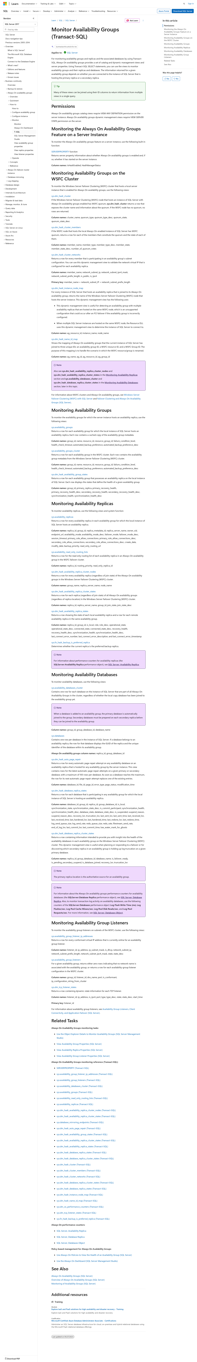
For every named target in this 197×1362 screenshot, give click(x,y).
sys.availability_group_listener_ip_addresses (72, 936)
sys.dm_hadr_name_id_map (64, 339)
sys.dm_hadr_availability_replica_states (69, 611)
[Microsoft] (5, 3)
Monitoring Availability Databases (121, 382)
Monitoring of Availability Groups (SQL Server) (73, 1283)
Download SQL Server (182, 11)
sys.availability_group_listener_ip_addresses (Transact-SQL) (85, 1074)
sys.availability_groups (62, 427)
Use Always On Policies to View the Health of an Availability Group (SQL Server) (94, 1254)
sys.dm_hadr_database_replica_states (69, 790)
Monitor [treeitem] (17, 124)
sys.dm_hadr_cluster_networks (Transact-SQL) (78, 1176)
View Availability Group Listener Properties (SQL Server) (83, 1055)
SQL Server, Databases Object (108, 912)
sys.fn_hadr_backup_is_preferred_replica (70, 642)
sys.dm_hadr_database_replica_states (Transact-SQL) (81, 1152)
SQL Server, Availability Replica (123, 664)
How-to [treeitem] (15, 108)
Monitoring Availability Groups (177, 43)
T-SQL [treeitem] (17, 131)
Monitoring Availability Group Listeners (176, 55)
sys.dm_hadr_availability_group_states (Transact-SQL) (82, 1134)
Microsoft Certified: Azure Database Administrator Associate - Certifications (83, 1321)
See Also (167, 64)
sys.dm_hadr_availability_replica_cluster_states (73, 591)
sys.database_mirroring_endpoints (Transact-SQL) (80, 1122)
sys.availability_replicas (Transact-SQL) (75, 1104)
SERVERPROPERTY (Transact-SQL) (73, 1067)
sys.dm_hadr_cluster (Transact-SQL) (74, 1164)
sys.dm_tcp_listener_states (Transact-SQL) (76, 1212)
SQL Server (70, 20)
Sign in (191, 3)
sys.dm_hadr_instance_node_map (67, 288)
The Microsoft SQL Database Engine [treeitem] (20, 56)
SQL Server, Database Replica (71, 1236)
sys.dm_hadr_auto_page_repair (66, 759)
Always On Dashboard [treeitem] (23, 128)
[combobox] (20, 24)
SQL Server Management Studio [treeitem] (24, 137)
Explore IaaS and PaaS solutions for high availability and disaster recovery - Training (87, 1309)
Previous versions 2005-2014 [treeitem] (17, 42)
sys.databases (57, 735)
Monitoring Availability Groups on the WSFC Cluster (178, 39)
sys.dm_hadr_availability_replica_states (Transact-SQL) (82, 1146)
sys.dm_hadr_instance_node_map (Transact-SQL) (80, 1194)
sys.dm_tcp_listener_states (63, 987)
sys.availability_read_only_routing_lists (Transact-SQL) (82, 1098)
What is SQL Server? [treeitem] (16, 50)
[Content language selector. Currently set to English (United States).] (15, 1358)
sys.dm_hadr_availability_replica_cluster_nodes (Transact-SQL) (86, 1110)
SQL (61, 20)
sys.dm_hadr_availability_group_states (69, 474)
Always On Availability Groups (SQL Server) (72, 1275)
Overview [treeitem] (11, 85)
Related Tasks (169, 60)
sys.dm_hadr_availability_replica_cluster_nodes (73, 571)
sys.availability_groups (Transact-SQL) (74, 1092)
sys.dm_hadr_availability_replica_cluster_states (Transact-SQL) (86, 1116)
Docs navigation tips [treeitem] (14, 38)
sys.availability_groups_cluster (65, 450)
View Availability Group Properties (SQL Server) (79, 1043)
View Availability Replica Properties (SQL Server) (80, 1049)
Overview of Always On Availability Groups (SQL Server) (78, 1279)
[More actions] (143, 20)
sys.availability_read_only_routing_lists (69, 551)
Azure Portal (164, 11)
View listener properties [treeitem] (24, 154)
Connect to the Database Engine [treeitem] (21, 61)
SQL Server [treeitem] (10, 34)
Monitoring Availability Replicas (121, 374)
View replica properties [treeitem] (23, 150)
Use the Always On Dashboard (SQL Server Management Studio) (87, 1260)
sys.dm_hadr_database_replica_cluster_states (72, 833)
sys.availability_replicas (62, 516)
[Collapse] (33, 18)
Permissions (169, 25)
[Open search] (184, 3)
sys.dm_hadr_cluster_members (66, 227)
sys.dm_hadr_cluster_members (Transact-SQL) (79, 1170)
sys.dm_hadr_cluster (61, 195)
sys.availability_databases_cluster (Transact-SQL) (80, 1086)
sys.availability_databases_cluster (67, 687)
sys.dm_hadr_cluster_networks (65, 254)
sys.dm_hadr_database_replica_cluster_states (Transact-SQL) (85, 1158)
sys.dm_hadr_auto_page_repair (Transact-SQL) (79, 1128)
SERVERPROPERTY (60, 151)
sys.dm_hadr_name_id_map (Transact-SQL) (77, 1200)
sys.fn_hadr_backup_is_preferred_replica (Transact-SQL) (83, 1218)
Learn (53, 20)
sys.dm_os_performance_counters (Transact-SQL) (80, 1206)
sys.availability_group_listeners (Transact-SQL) (78, 1080)
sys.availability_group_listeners (66, 959)
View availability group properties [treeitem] (23, 145)
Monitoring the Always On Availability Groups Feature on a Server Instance (177, 31)
